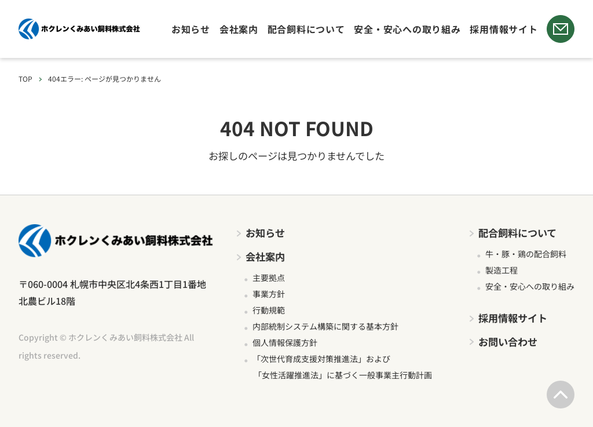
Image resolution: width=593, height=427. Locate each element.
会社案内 (238, 29)
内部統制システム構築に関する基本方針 (325, 326)
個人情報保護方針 (284, 342)
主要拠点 (268, 277)
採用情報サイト (503, 29)
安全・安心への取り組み (407, 29)
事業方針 (268, 294)
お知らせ (190, 29)
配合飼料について (306, 29)
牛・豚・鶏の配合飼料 (525, 254)
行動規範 (268, 310)
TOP (25, 78)
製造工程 (501, 270)
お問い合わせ (507, 341)
